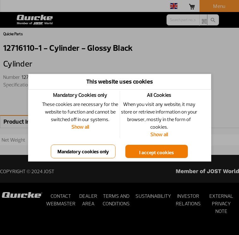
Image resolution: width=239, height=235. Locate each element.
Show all (80, 127)
